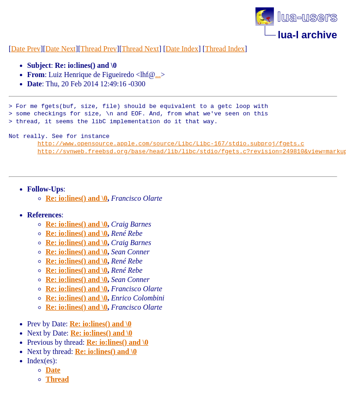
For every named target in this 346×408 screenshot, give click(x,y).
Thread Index (225, 49)
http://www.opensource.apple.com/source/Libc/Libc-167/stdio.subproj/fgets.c (170, 144)
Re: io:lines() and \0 (77, 198)
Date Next (60, 49)
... (158, 74)
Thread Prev (98, 49)
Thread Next (140, 49)
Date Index (182, 49)
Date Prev (26, 49)
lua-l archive (307, 35)
